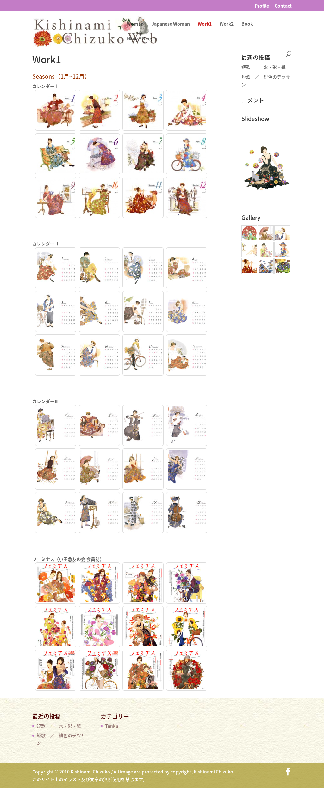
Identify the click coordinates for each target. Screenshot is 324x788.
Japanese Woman (171, 24)
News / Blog (139, 39)
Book (247, 24)
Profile (262, 6)
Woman (135, 24)
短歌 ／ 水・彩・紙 (263, 67)
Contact (283, 6)
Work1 (205, 24)
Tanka (111, 726)
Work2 (227, 24)
